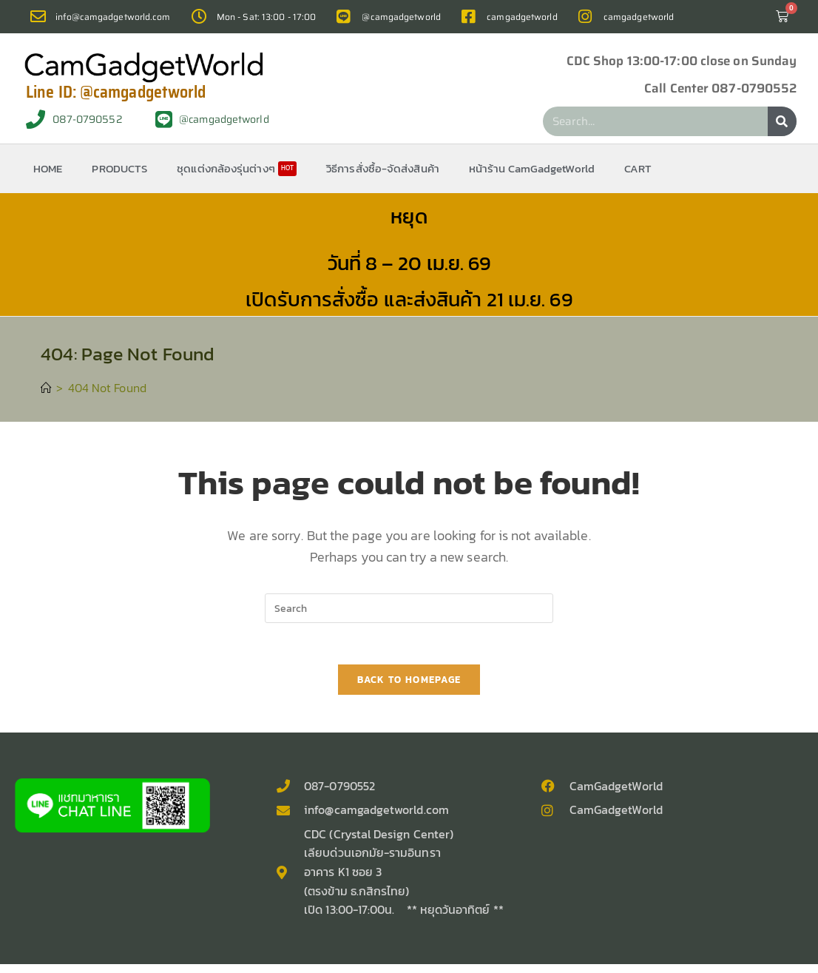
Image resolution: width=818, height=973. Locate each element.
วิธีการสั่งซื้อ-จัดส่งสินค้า (382, 168)
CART (638, 168)
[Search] (782, 121)
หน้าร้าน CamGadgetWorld (532, 168)
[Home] (47, 388)
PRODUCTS (119, 168)
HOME (47, 168)
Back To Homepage (409, 683)
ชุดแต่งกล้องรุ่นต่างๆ (237, 168)
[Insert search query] (409, 608)
